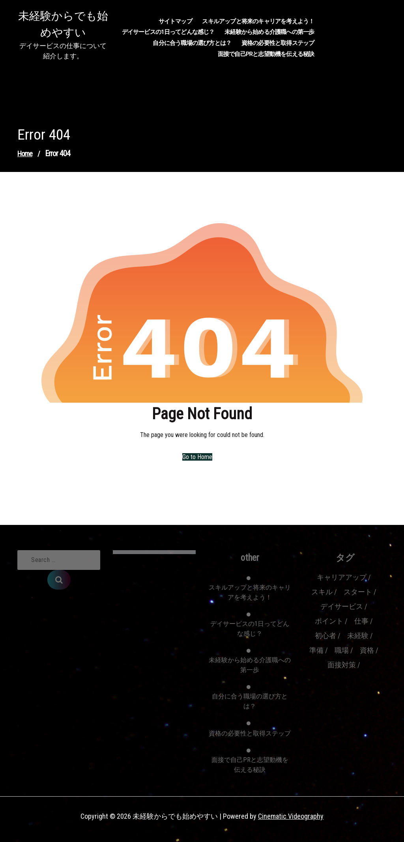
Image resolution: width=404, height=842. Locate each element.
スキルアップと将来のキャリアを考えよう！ (258, 21)
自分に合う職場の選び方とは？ (192, 43)
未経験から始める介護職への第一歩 (269, 31)
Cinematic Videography (291, 816)
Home (24, 153)
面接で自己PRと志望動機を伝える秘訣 (266, 54)
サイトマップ (175, 21)
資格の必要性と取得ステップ (277, 43)
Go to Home (197, 457)
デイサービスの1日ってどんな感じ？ (168, 31)
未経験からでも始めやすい (63, 24)
